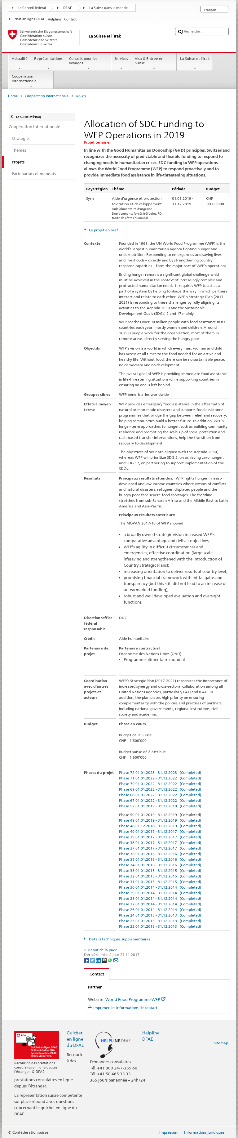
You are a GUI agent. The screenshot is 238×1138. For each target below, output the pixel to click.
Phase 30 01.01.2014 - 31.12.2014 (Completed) (160, 887)
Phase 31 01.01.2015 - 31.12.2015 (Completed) (160, 882)
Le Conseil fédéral (32, 8)
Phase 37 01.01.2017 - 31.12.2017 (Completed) (160, 848)
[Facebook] (87, 959)
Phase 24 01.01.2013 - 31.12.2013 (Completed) (160, 915)
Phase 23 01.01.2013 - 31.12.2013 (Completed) (160, 921)
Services (121, 63)
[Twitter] (93, 959)
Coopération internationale (31, 81)
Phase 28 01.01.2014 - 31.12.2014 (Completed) (160, 898)
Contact (94, 973)
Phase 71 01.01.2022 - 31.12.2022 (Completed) (160, 778)
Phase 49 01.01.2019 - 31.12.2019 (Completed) (160, 820)
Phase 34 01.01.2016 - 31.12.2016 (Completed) (160, 865)
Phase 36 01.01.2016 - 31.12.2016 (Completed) (160, 854)
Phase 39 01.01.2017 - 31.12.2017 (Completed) (160, 837)
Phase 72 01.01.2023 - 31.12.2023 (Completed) (160, 772)
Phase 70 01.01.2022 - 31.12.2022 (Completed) (160, 784)
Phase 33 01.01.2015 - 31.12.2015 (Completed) (160, 870)
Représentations (48, 63)
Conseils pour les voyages (88, 63)
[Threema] (105, 959)
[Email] (115, 959)
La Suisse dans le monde (108, 8)
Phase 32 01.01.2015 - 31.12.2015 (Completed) (160, 876)
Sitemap (221, 1043)
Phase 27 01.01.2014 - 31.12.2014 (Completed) (160, 904)
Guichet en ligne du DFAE (75, 1039)
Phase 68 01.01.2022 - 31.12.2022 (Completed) (160, 795)
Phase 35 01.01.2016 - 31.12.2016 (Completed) (160, 859)
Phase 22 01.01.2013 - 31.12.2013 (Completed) (160, 926)
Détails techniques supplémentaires (119, 939)
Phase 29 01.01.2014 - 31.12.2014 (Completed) (160, 893)
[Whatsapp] (110, 959)
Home (13, 96)
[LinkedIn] (99, 959)
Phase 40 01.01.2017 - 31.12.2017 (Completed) (160, 831)
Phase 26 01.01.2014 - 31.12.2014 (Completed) (160, 910)
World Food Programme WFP (135, 999)
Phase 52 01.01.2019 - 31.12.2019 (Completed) (160, 806)
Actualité (19, 63)
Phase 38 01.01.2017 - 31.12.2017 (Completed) (160, 843)
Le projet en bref (103, 230)
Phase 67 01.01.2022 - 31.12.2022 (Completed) (160, 800)
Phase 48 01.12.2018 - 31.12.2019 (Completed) (160, 826)
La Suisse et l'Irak (195, 63)
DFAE (67, 8)
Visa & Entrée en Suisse (154, 63)
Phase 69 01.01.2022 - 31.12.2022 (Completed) (160, 789)
